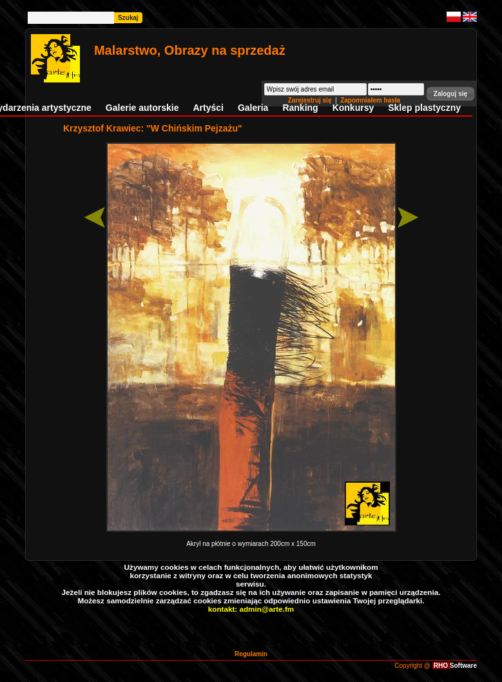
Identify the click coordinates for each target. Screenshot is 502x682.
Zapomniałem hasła (370, 100)
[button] (450, 94)
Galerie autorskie (142, 107)
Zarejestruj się (311, 100)
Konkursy (353, 107)
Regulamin (251, 654)
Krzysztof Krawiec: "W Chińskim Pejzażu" (152, 128)
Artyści (208, 107)
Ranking (300, 107)
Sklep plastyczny (424, 107)
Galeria (253, 107)
